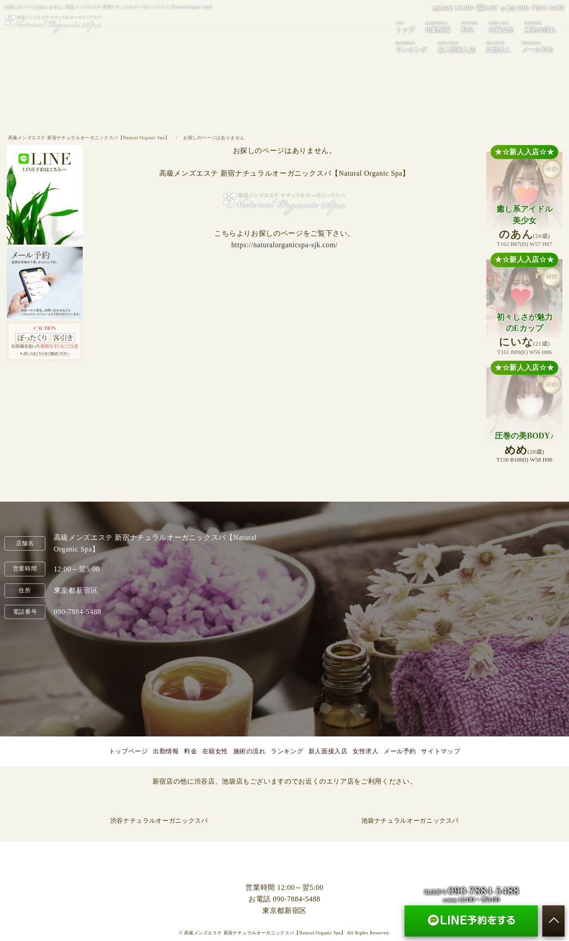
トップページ (128, 751)
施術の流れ (540, 26)
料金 (469, 26)
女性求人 (498, 46)
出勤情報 (437, 26)
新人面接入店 (456, 46)
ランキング (411, 46)
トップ (405, 26)
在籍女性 (501, 26)
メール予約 (537, 46)
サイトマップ (440, 751)
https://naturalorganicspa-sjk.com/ (284, 245)
